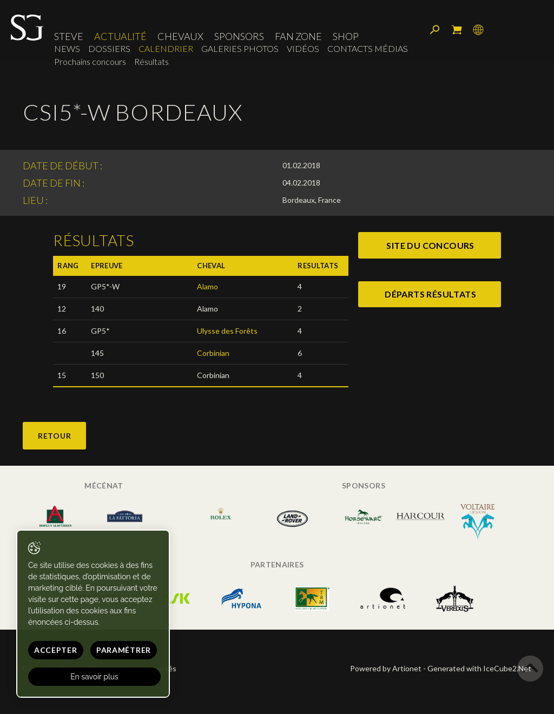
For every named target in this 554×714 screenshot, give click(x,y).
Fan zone (298, 36)
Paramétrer (123, 649)
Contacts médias (367, 48)
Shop (346, 36)
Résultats (151, 61)
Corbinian (213, 353)
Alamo (207, 286)
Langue (478, 29)
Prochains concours (90, 61)
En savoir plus (94, 676)
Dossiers (109, 48)
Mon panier (456, 29)
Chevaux (180, 36)
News (67, 48)
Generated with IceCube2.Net (479, 668)
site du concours (430, 245)
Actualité (120, 36)
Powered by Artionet (385, 668)
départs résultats (430, 294)
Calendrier (165, 48)
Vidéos (303, 48)
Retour (54, 435)
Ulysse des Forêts (227, 330)
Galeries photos (240, 48)
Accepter (55, 649)
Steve (68, 36)
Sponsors (239, 36)
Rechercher (435, 29)
